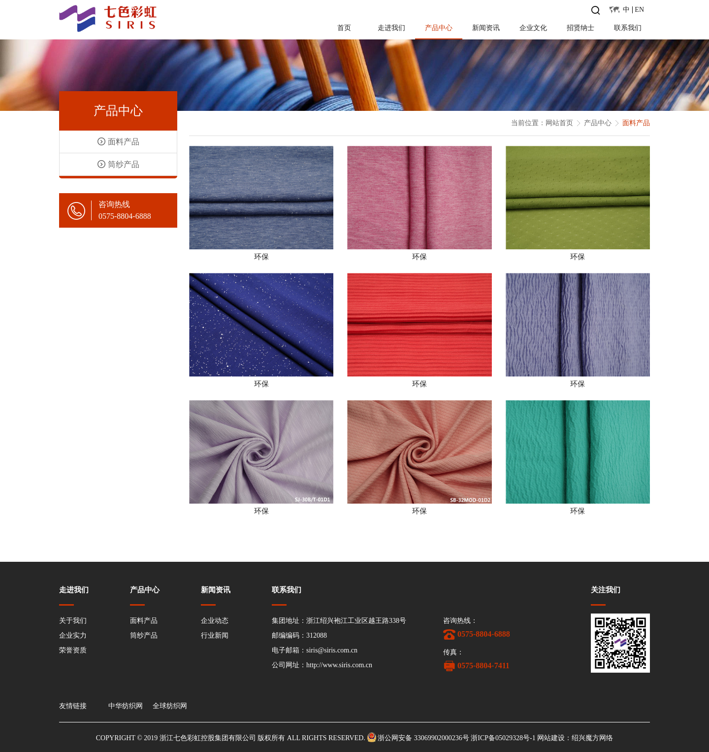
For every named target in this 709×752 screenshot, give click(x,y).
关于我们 (73, 620)
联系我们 (628, 28)
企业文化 (533, 28)
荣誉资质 (73, 650)
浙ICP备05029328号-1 (503, 738)
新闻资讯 (486, 28)
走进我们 (391, 28)
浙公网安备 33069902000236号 (423, 738)
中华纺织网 (125, 706)
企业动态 (214, 620)
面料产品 (144, 620)
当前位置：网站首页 (542, 123)
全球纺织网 (170, 706)
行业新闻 (214, 635)
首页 (344, 28)
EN (639, 9)
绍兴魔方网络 (592, 738)
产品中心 (438, 28)
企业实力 (73, 635)
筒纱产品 (144, 635)
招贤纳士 (580, 28)
